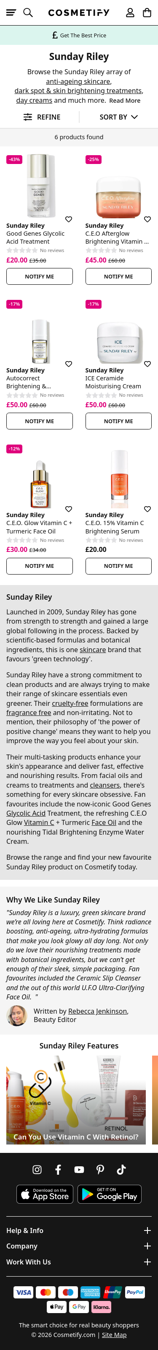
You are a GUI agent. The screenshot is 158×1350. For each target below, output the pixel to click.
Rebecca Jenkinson (97, 1011)
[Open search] (31, 12)
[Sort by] (119, 116)
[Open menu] (14, 12)
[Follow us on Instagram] (37, 1169)
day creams (34, 100)
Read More (124, 100)
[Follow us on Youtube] (79, 1169)
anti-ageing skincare (78, 81)
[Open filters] (39, 117)
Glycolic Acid (26, 813)
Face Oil (103, 822)
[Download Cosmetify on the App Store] (44, 1194)
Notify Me (39, 276)
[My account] (126, 12)
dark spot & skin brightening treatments (78, 90)
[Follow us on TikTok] (121, 1169)
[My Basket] (143, 12)
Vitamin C (39, 822)
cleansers (105, 785)
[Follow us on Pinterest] (100, 1169)
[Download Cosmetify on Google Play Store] (110, 1194)
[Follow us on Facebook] (58, 1169)
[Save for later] (63, 214)
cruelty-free (70, 703)
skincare (93, 649)
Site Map (114, 1335)
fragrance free (28, 712)
